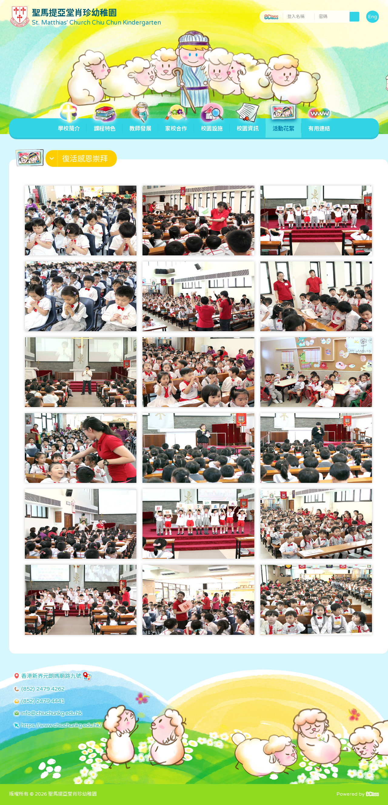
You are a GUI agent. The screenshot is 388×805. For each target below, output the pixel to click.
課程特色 (104, 125)
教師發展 (140, 125)
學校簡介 (69, 125)
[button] (81, 160)
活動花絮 (283, 125)
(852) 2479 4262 (43, 688)
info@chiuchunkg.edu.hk (51, 713)
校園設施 (212, 125)
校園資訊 (248, 125)
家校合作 (176, 125)
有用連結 (319, 125)
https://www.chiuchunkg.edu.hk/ (61, 725)
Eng (372, 17)
